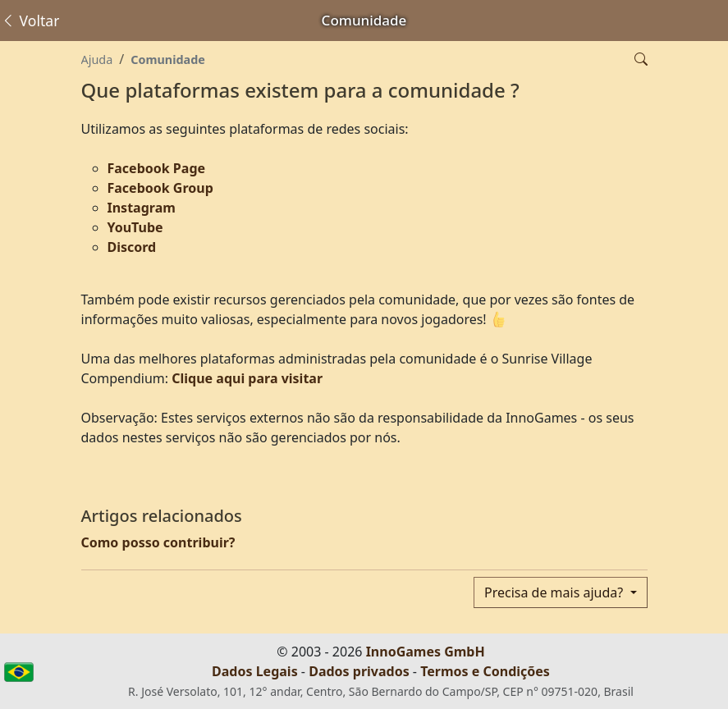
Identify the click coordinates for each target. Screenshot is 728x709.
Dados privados (359, 671)
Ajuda (97, 59)
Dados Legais (255, 671)
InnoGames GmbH (425, 652)
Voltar (30, 20)
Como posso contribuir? (158, 542)
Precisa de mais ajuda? (555, 592)
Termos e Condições (485, 671)
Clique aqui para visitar (247, 378)
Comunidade (167, 59)
